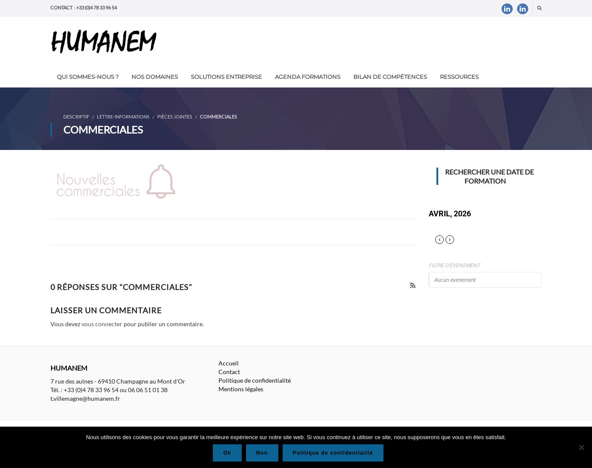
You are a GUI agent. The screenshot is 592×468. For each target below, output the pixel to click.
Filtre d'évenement (454, 265)
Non (262, 453)
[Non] (581, 447)
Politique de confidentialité (254, 380)
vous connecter (101, 324)
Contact (229, 371)
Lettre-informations (123, 116)
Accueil (228, 363)
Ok (227, 453)
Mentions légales (240, 389)
